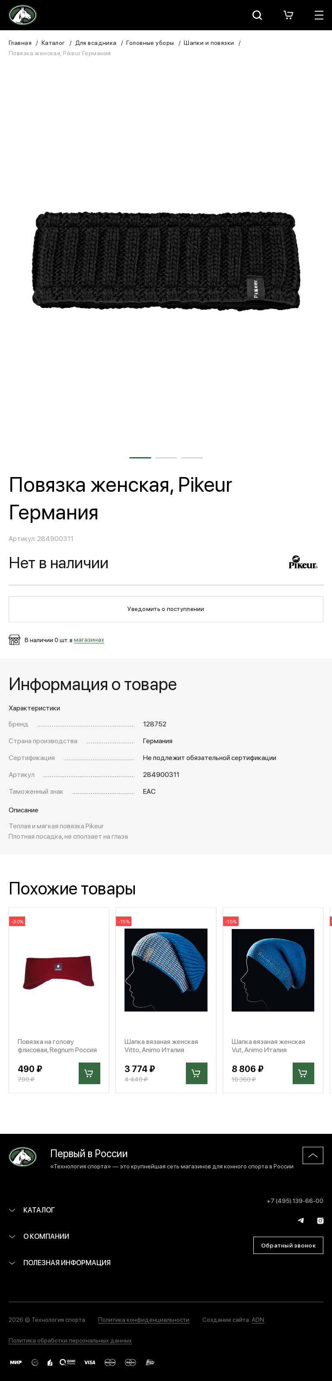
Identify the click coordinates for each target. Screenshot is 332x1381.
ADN (258, 1319)
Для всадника (96, 42)
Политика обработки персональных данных (70, 1340)
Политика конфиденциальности (143, 1319)
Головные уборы (150, 42)
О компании (39, 1236)
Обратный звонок (288, 1245)
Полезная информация (60, 1262)
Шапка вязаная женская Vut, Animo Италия (268, 1045)
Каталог (53, 42)
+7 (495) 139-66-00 (295, 1200)
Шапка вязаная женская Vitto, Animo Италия (161, 1045)
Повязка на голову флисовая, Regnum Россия (57, 1045)
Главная (20, 42)
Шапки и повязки (209, 42)
